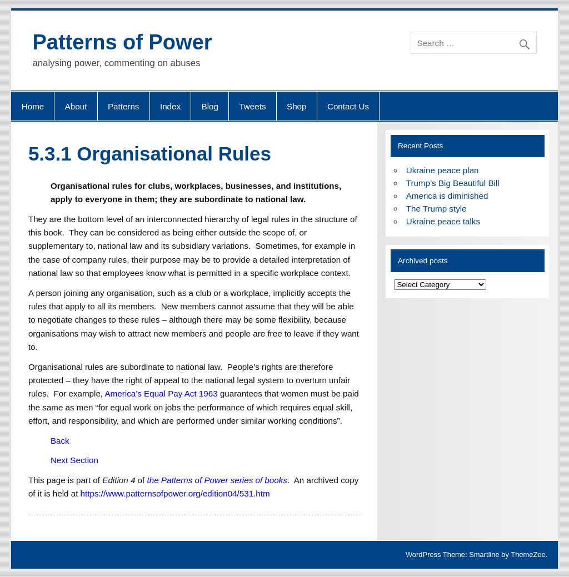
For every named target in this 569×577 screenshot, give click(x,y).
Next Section (74, 460)
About (76, 106)
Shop (296, 106)
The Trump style (436, 208)
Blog (210, 106)
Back (60, 440)
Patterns (123, 106)
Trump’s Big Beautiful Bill (453, 183)
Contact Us (348, 106)
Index (170, 106)
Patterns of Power (122, 42)
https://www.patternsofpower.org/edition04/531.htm (175, 493)
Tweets (252, 106)
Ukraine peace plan (442, 170)
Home (33, 106)
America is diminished (447, 195)
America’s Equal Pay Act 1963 (160, 393)
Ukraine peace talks (443, 221)
